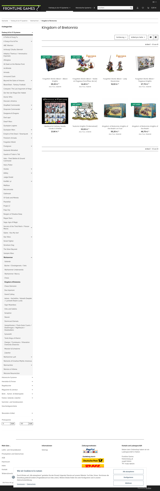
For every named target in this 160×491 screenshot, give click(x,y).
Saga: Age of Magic (11, 222)
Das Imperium (9, 290)
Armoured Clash (9, 76)
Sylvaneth (8, 334)
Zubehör (7, 353)
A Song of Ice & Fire (11, 41)
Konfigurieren (128, 477)
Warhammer (8, 257)
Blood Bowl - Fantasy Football (14, 85)
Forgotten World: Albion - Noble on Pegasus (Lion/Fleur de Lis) (85, 80)
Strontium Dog (9, 245)
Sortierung (120, 37)
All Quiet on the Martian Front (14, 64)
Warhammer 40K (10, 357)
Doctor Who (8, 97)
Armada (6, 72)
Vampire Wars (9, 253)
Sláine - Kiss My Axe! (11, 233)
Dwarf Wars (8, 121)
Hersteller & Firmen (9, 381)
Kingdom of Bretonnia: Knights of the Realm (145, 127)
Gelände (7, 261)
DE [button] (154, 2)
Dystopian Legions (10, 126)
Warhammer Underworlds (13, 270)
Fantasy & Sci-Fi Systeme (11, 32)
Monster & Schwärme (12, 349)
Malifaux (7, 185)
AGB (3, 458)
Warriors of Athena (10, 369)
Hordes (6, 169)
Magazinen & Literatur (10, 390)
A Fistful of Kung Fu (11, 37)
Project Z (7, 206)
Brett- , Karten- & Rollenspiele (12, 394)
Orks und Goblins (10, 309)
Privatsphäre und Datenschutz (13, 454)
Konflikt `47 (7, 181)
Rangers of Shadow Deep (13, 214)
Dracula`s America (10, 101)
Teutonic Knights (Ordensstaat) (85, 126)
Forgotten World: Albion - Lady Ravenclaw (115, 80)
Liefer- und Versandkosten (11, 450)
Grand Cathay (9, 294)
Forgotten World (10, 142)
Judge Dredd (8, 177)
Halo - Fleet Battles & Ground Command (14, 160)
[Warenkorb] (152, 8)
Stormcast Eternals (11, 321)
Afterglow (7, 60)
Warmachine (8, 365)
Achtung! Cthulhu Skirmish (13, 49)
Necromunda (8, 189)
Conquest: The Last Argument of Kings (18, 89)
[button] (137, 8)
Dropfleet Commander (12, 105)
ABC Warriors (8, 45)
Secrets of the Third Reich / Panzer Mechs (16, 227)
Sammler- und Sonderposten (12, 402)
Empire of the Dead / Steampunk (16, 134)
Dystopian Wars (9, 130)
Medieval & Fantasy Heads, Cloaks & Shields (55, 127)
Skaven (7, 317)
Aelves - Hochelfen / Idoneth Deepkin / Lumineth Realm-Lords (18, 300)
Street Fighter (9, 241)
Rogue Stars (8, 218)
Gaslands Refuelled (11, 150)
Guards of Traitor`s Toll (12, 154)
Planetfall (7, 202)
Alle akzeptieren (128, 471)
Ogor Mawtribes (10, 305)
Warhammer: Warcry (12, 274)
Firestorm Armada (10, 138)
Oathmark (7, 193)
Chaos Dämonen (10, 286)
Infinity (6, 173)
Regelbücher (6, 386)
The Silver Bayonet (10, 249)
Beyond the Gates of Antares (14, 80)
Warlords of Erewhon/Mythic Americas (18, 361)
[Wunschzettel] (143, 8)
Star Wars (7, 237)
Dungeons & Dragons (11, 113)
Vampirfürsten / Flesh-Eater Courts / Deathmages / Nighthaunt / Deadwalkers (18, 327)
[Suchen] (113, 8)
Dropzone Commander (12, 109)
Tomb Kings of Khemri (12, 338)
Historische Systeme (9, 377)
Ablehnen (128, 483)
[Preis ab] (6, 423)
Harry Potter (8, 165)
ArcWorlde (7, 68)
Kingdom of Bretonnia (12, 282)
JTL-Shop (148, 488)
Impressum (6, 462)
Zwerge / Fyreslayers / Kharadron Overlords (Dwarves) (17, 343)
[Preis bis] (24, 423)
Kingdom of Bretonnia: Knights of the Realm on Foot (115, 127)
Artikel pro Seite (137, 37)
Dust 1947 (7, 117)
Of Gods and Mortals (11, 198)
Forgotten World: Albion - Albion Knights (55, 80)
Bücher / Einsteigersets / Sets (15, 265)
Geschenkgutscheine (9, 406)
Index (4, 466)
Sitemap (45, 450)
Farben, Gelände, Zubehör (11, 398)
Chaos (6, 278)
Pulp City (7, 210)
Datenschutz (31, 484)
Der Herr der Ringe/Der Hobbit (15, 93)
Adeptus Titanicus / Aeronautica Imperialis (15, 55)
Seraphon (7, 313)
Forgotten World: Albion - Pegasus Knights (145, 80)
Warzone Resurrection (12, 373)
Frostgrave (7, 146)
